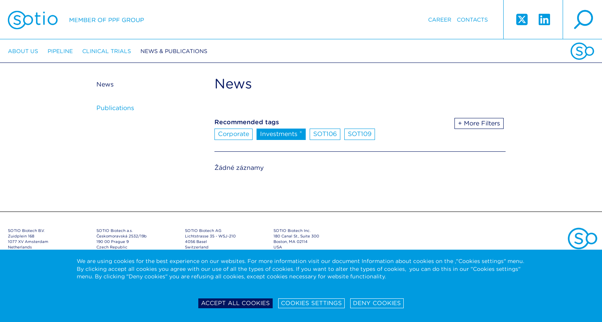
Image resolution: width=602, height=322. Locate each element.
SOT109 (359, 134)
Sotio (76, 19)
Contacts (472, 20)
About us (23, 51)
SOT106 (325, 134)
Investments (281, 133)
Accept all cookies (235, 303)
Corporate (233, 134)
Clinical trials (106, 51)
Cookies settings (311, 303)
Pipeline (60, 51)
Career (439, 20)
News (105, 84)
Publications (115, 108)
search (582, 19)
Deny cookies (377, 303)
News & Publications (173, 51)
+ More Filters (479, 123)
